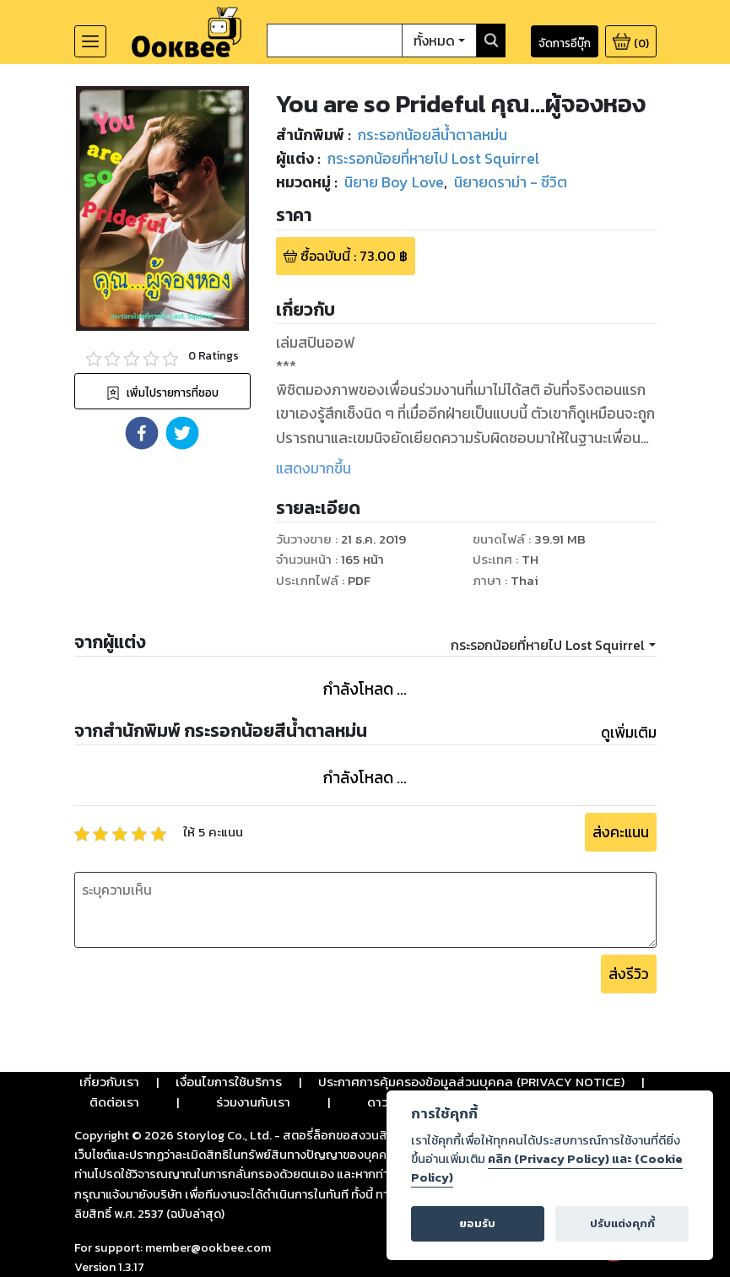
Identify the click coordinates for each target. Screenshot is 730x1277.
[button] (142, 433)
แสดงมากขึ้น (313, 468)
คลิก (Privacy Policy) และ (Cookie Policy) (547, 1168)
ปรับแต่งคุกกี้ (622, 1223)
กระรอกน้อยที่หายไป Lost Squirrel (548, 645)
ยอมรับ (477, 1223)
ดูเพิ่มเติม (629, 733)
